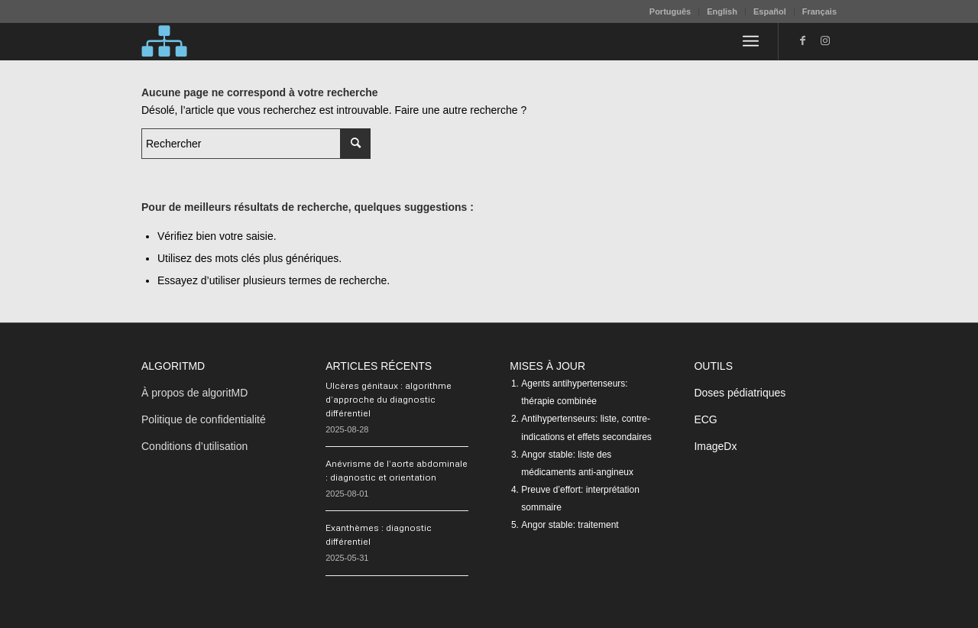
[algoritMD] (164, 41)
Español (769, 11)
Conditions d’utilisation (194, 446)
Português (670, 11)
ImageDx (715, 446)
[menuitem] (670, 11)
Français (819, 11)
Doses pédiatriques (739, 393)
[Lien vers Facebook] (802, 40)
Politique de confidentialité (203, 419)
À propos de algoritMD (194, 393)
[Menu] (751, 41)
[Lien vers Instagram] (825, 40)
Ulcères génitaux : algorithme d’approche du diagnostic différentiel (388, 399)
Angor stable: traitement (569, 525)
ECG (705, 419)
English (722, 11)
